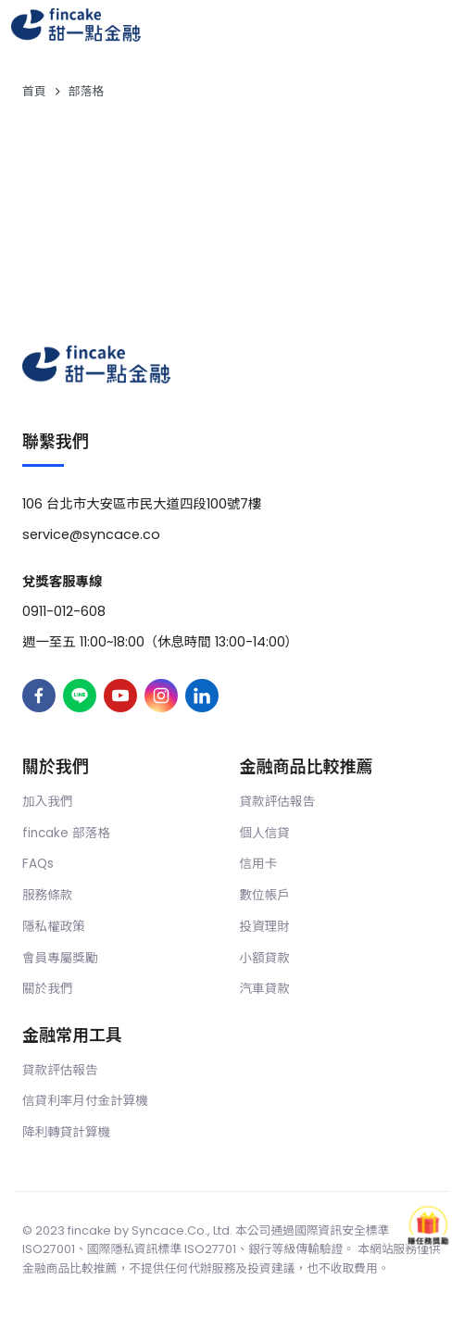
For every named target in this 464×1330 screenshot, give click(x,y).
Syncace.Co (168, 1230)
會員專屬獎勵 (60, 958)
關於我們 (47, 989)
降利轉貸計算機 (66, 1132)
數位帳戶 (265, 895)
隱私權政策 (53, 926)
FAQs (38, 863)
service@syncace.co (91, 534)
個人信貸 (265, 833)
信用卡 (259, 863)
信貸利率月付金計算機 (85, 1101)
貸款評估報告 (278, 801)
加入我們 (47, 801)
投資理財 (265, 926)
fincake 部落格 (66, 833)
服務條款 (47, 895)
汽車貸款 (265, 989)
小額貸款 (265, 958)
